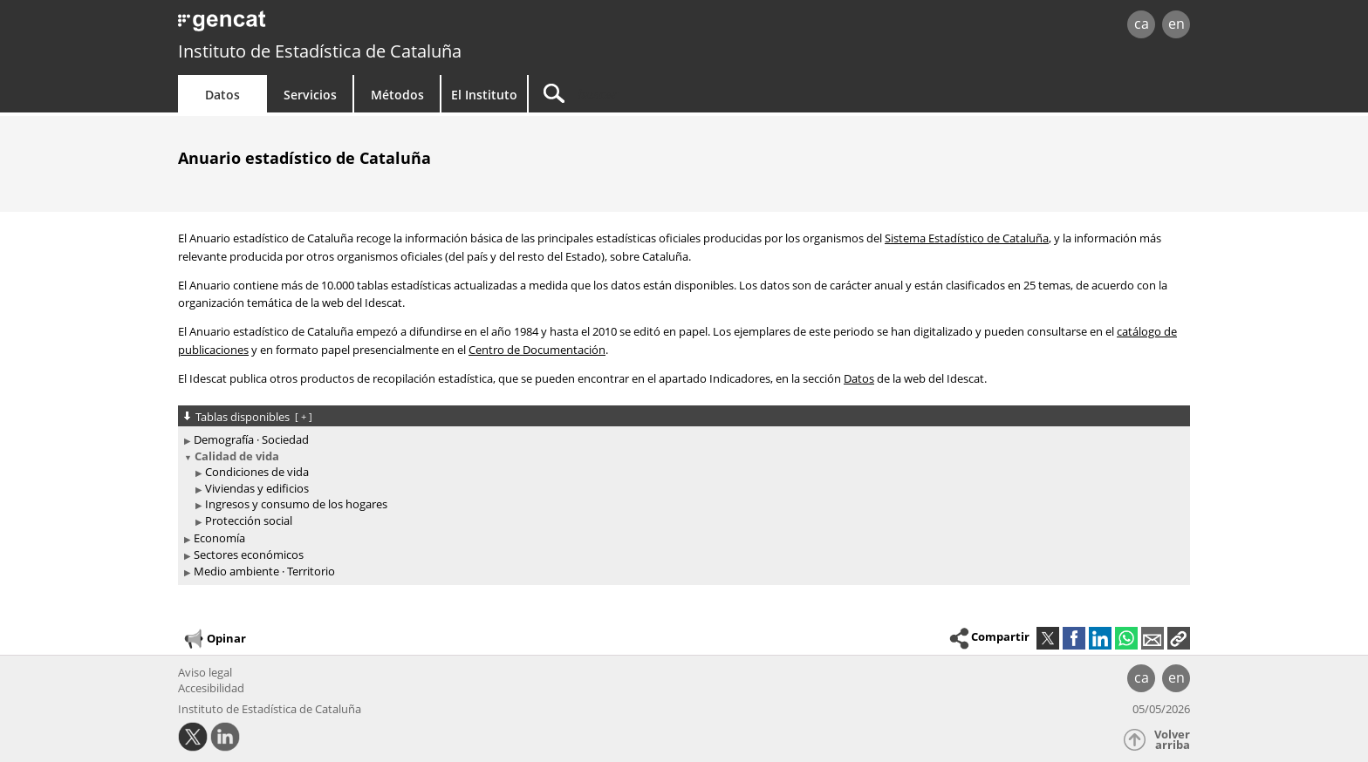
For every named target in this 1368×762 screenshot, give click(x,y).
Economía (219, 538)
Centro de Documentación (537, 349)
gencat (380, 25)
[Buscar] (677, 93)
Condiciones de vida (257, 472)
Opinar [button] (214, 639)
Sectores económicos (249, 554)
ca (1141, 23)
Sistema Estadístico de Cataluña (967, 238)
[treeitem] (681, 440)
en (1176, 23)
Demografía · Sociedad (251, 439)
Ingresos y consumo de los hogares (296, 504)
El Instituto (484, 94)
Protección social (248, 520)
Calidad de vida (237, 456)
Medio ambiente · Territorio (264, 571)
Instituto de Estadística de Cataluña (320, 51)
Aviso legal (205, 672)
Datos (222, 94)
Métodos (397, 94)
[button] (1178, 638)
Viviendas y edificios (257, 488)
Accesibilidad (211, 688)
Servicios (310, 94)
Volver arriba (1172, 740)
